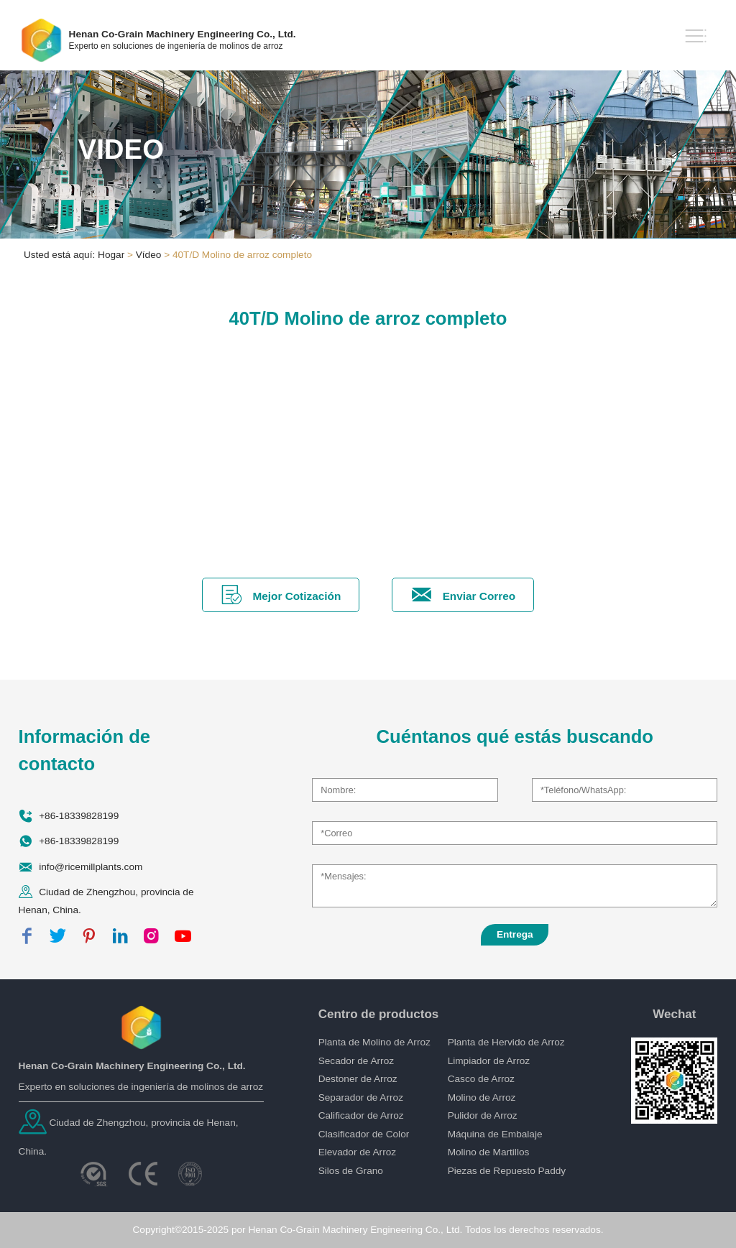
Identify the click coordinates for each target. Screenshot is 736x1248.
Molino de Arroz (482, 1097)
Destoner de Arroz (357, 1078)
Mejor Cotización (281, 594)
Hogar (111, 254)
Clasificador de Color (364, 1134)
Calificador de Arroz (361, 1115)
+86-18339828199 (79, 815)
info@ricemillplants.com (90, 866)
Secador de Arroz (356, 1060)
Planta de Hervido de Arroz (506, 1042)
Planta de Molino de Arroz (374, 1042)
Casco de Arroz (481, 1078)
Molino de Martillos (489, 1152)
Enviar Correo (462, 594)
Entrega (515, 934)
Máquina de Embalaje (495, 1134)
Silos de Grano (350, 1170)
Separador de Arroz (360, 1097)
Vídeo (149, 254)
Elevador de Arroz (357, 1152)
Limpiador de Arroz (489, 1060)
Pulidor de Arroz (483, 1115)
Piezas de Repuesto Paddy (507, 1170)
